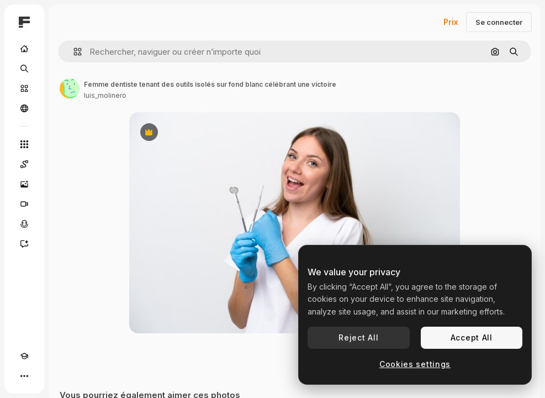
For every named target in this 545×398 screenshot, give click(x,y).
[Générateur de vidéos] (24, 204)
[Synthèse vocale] (24, 224)
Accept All (472, 337)
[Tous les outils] (24, 144)
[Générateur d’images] (24, 184)
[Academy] (24, 356)
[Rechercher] (24, 68)
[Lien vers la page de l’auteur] (70, 88)
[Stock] (24, 88)
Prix (450, 22)
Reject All (358, 337)
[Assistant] (24, 244)
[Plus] (24, 376)
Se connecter (498, 22)
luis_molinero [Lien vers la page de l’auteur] (105, 95)
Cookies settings (415, 364)
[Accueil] (24, 48)
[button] (73, 52)
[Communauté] (24, 108)
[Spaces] (24, 164)
